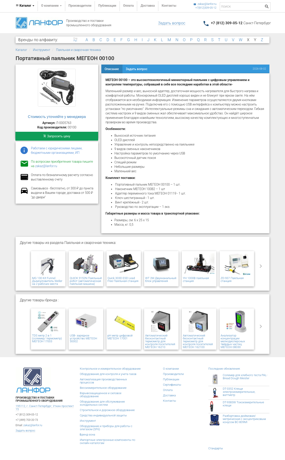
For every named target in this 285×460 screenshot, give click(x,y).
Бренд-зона (87, 434)
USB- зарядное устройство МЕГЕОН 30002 (83, 338)
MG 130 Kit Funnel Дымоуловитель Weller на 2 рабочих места (47, 281)
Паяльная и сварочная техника (78, 50)
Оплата (128, 5)
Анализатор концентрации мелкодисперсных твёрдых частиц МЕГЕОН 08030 (233, 341)
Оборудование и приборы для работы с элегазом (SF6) (106, 427)
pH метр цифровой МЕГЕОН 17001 (120, 337)
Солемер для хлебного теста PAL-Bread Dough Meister (245, 376)
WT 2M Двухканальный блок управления (160, 279)
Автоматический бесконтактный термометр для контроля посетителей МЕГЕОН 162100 (198, 341)
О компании (171, 368)
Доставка (147, 5)
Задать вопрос (171, 23)
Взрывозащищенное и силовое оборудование (101, 394)
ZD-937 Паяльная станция (232, 279)
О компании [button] (51, 5)
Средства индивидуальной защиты (103, 415)
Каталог (21, 50)
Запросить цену (56, 136)
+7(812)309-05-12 (205, 7)
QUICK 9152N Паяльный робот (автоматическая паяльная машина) (86, 281)
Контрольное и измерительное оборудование (110, 368)
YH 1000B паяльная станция (196, 279)
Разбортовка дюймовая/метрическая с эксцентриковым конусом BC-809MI (244, 419)
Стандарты (215, 448)
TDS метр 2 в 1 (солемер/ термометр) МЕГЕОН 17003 (47, 338)
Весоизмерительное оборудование (103, 387)
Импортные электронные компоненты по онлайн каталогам (107, 441)
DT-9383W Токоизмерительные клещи (243, 404)
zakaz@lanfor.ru (204, 4)
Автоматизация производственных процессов (103, 381)
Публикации (107, 5)
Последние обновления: (224, 368)
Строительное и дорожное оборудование (107, 410)
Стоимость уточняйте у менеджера (57, 117)
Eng (75, 38)
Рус (75, 41)
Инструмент (41, 50)
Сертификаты (172, 384)
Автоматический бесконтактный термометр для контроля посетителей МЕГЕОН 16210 (160, 341)
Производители (80, 5)
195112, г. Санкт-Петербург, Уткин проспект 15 (45, 407)
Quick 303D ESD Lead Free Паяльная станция (123, 279)
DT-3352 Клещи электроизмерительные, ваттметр (239, 392)
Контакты (169, 5)
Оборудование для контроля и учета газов (108, 374)
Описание (112, 69)
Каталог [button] (25, 5)
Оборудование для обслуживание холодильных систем (102, 403)
